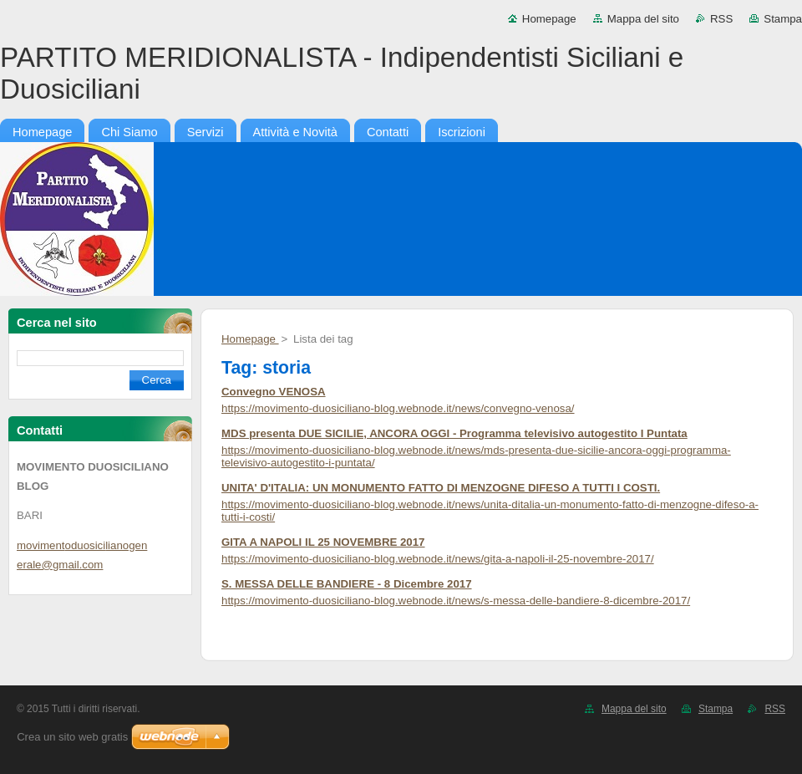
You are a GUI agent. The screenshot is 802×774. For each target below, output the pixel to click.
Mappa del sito (643, 19)
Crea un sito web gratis (72, 737)
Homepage (549, 19)
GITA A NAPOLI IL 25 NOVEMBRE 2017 (323, 542)
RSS (721, 19)
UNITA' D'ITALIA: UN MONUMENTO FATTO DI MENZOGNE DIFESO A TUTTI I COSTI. (440, 487)
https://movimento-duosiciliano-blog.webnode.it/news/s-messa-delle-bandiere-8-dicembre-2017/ (455, 600)
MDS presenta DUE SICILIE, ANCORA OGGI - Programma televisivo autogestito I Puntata (454, 433)
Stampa (783, 19)
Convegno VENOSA (273, 391)
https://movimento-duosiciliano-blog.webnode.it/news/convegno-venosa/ (398, 408)
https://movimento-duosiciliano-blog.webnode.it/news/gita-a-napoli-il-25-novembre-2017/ (437, 558)
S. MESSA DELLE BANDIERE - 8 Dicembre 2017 (346, 584)
